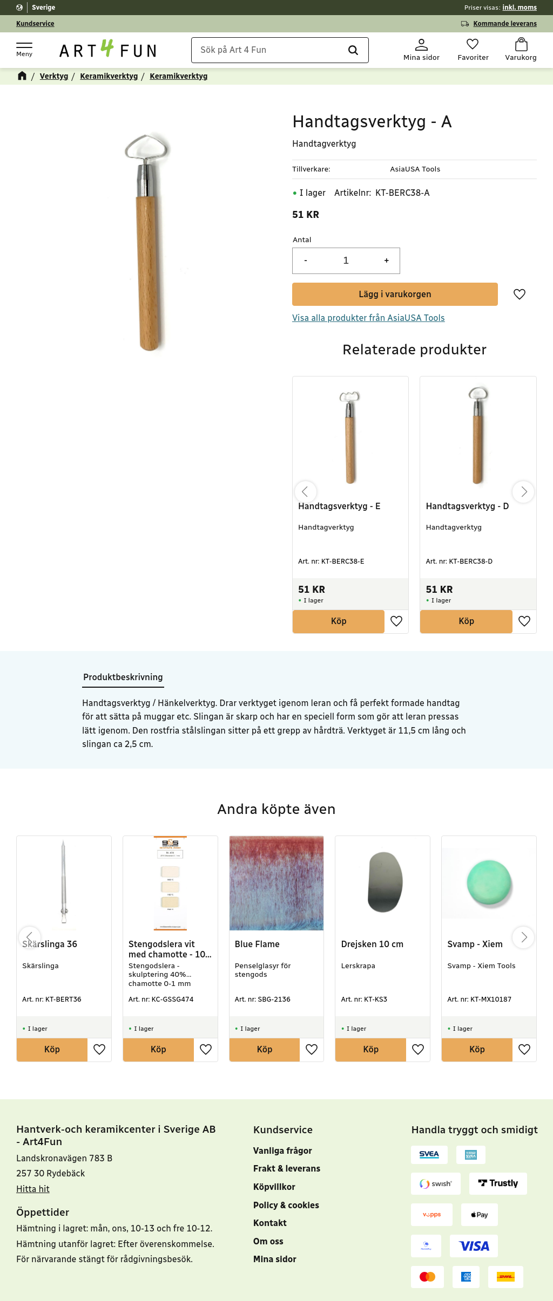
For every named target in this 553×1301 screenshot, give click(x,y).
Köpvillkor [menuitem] (274, 1187)
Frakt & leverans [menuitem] (286, 1168)
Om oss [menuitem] (268, 1241)
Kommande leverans (505, 23)
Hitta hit (33, 1189)
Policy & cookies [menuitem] (286, 1205)
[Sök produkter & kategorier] (280, 50)
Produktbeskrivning (123, 677)
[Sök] (353, 50)
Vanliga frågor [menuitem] (282, 1151)
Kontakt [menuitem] (270, 1223)
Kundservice (35, 23)
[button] (24, 49)
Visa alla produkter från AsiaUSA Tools (368, 318)
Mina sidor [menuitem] (274, 1259)
